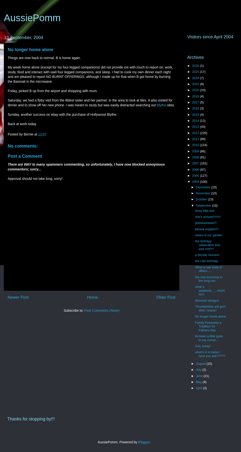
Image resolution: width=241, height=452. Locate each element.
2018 (196, 96)
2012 (196, 133)
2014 (196, 120)
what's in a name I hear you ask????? (210, 354)
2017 (196, 102)
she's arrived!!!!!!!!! (208, 217)
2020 (196, 90)
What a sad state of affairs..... (208, 269)
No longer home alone (30, 49)
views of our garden (208, 235)
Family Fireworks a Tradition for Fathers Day (208, 326)
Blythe (162, 105)
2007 (196, 163)
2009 (196, 151)
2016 (196, 108)
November (203, 193)
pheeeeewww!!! (206, 223)
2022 (196, 84)
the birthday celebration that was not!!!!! (207, 244)
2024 (196, 78)
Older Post (165, 297)
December (203, 187)
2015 (196, 114)
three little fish (204, 211)
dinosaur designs (207, 300)
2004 (196, 181)
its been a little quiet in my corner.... (209, 338)
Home (92, 297)
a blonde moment (207, 255)
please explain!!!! (207, 229)
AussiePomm (32, 18)
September (204, 205)
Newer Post (18, 297)
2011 (196, 139)
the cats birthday (206, 261)
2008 (196, 157)
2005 (196, 175)
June (200, 376)
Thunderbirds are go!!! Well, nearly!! (210, 308)
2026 (196, 65)
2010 (196, 145)
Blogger (143, 442)
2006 (196, 169)
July (199, 369)
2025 (196, 72)
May (199, 382)
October (202, 199)
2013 (196, 126)
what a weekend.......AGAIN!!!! (210, 290)
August (201, 363)
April (199, 388)
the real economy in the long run (208, 279)
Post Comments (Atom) (101, 310)
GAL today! (203, 346)
